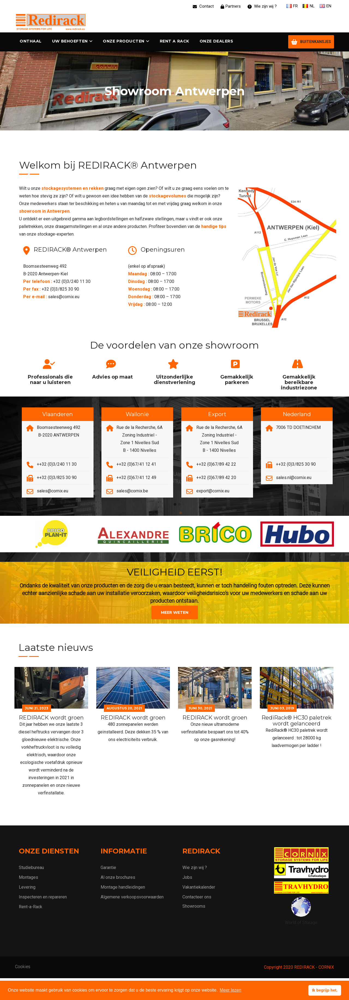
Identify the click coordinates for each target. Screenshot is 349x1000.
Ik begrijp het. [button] (325, 990)
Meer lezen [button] (230, 990)
